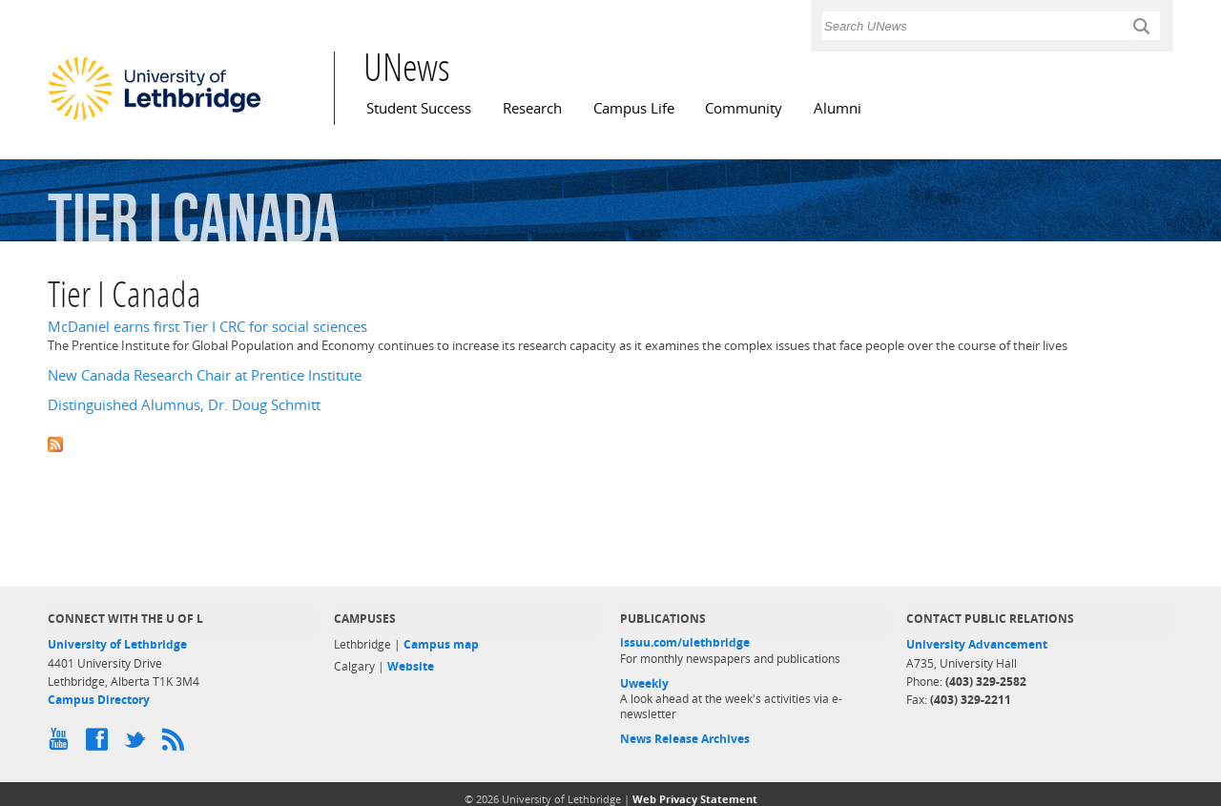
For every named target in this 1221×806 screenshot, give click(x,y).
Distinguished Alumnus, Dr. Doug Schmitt (184, 405)
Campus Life (633, 108)
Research (532, 108)
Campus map (441, 644)
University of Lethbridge (117, 644)
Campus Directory (99, 699)
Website (410, 666)
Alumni (837, 108)
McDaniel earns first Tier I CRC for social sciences (207, 327)
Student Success (418, 108)
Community (743, 108)
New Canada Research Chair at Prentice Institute (205, 375)
